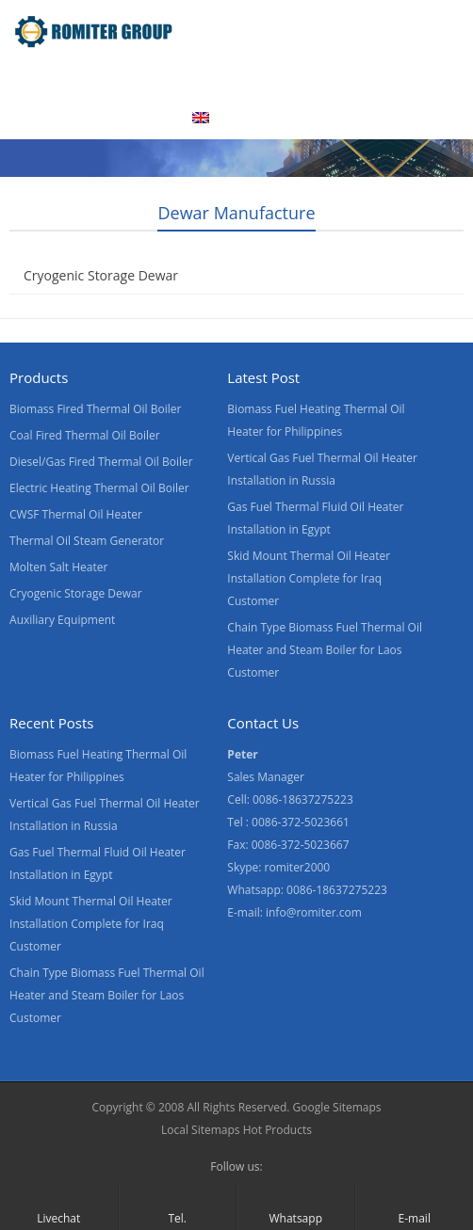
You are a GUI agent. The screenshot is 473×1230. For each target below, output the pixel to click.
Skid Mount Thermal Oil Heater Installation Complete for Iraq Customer (308, 578)
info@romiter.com (314, 912)
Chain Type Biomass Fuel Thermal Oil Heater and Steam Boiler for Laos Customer (324, 649)
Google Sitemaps (337, 1107)
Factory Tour (312, 78)
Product (116, 78)
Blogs (140, 117)
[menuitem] (224, 119)
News (406, 78)
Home (37, 78)
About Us (207, 78)
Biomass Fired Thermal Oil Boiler (95, 409)
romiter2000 (298, 867)
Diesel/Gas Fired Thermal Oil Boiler (101, 462)
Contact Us (53, 117)
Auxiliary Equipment (62, 620)
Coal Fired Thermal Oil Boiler (84, 435)
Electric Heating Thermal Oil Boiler (99, 488)
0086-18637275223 (336, 890)
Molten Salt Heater (58, 567)
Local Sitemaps (200, 1130)
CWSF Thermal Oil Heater (75, 514)
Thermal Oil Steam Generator (86, 541)
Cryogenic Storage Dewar (101, 275)
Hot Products (276, 1130)
